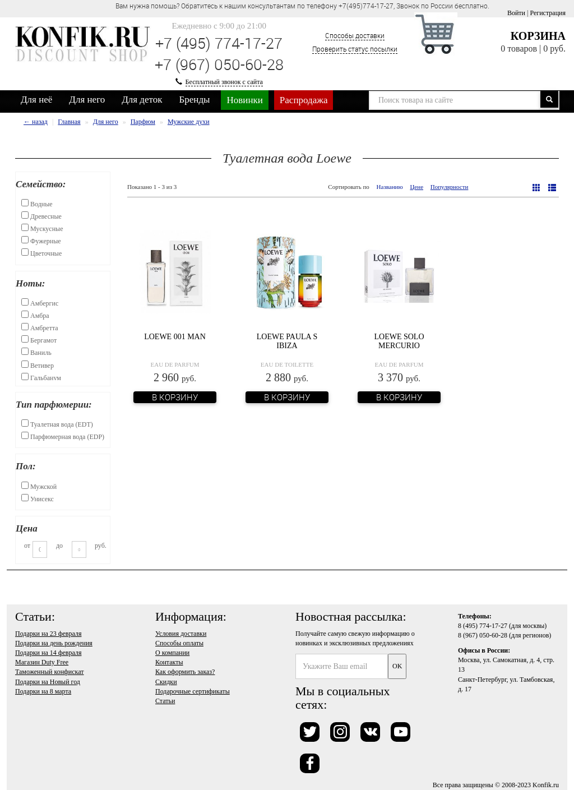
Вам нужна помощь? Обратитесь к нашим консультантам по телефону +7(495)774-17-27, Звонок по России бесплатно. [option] (302, 5)
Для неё (36, 99)
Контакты (169, 662)
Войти (516, 13)
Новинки (244, 100)
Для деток (142, 99)
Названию (390, 186)
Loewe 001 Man (175, 336)
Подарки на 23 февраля (48, 633)
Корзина (538, 36)
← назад (36, 122)
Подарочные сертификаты (192, 691)
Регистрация (548, 13)
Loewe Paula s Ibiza (287, 340)
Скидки (166, 682)
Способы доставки (355, 35)
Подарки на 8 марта (43, 691)
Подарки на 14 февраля (48, 653)
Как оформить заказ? (185, 672)
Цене (416, 186)
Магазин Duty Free (41, 662)
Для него (87, 99)
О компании (172, 653)
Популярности (449, 186)
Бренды (194, 99)
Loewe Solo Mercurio (399, 340)
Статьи (165, 701)
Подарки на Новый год (47, 682)
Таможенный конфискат (49, 672)
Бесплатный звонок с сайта (224, 82)
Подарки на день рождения (53, 643)
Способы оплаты (179, 643)
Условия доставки (180, 633)
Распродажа (304, 100)
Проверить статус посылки (354, 48)
